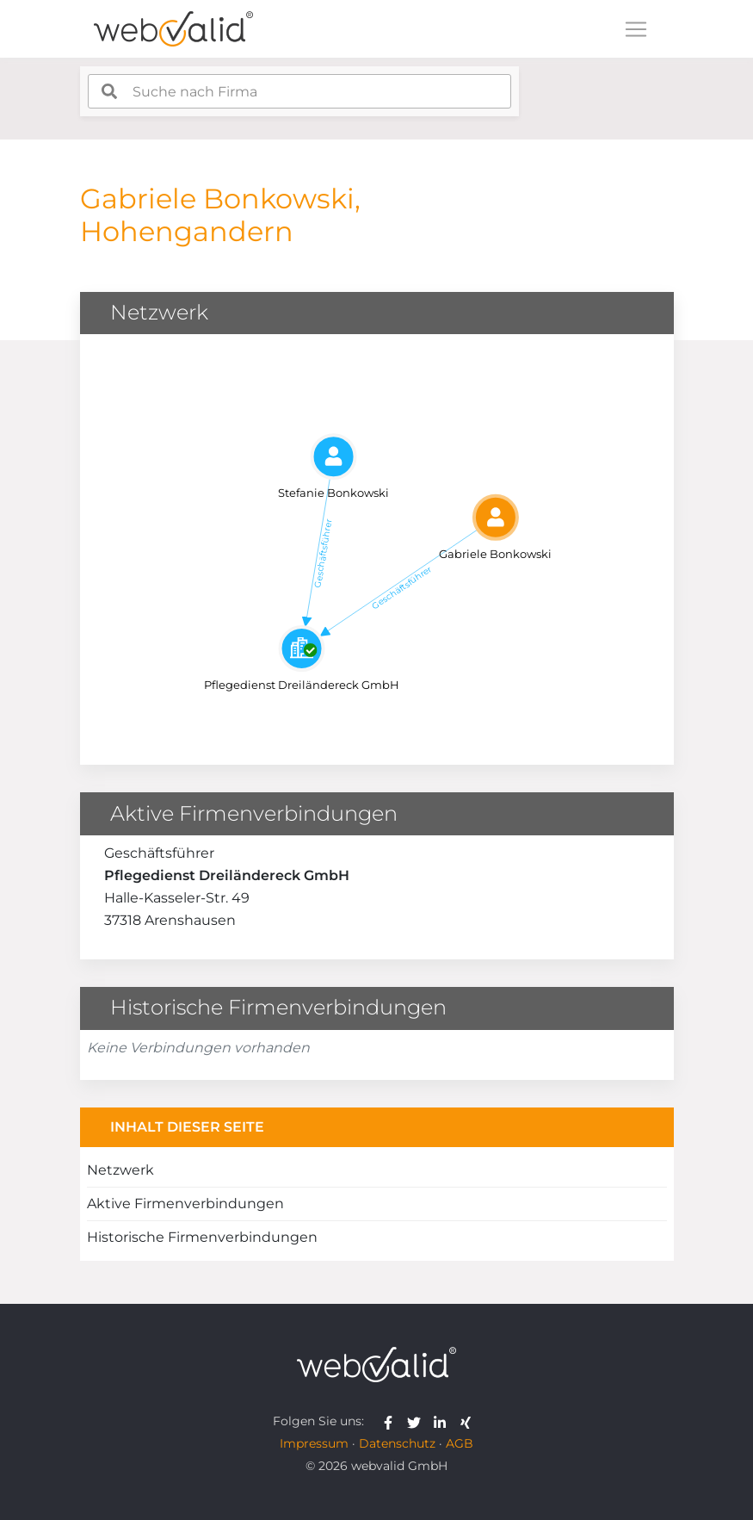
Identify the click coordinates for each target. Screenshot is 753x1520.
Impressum (314, 1443)
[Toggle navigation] (636, 29)
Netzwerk (120, 1170)
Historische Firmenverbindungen (202, 1237)
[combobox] (299, 91)
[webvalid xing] (468, 1421)
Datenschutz (397, 1443)
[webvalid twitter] (418, 1421)
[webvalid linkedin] (443, 1421)
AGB (459, 1443)
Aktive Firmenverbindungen (185, 1203)
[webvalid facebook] (392, 1421)
